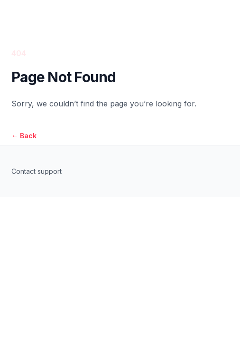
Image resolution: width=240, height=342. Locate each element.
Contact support (36, 171)
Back (24, 136)
